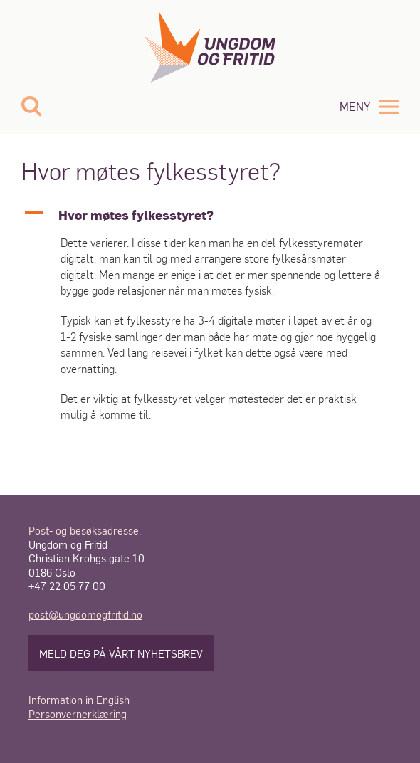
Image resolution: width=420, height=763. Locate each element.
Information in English (79, 699)
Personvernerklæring (77, 713)
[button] (210, 214)
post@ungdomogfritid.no (85, 614)
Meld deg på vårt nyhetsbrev (121, 653)
